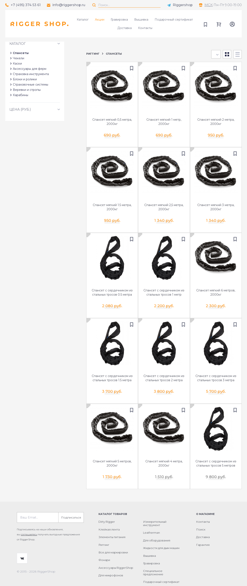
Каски (17, 90)
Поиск (200, 517)
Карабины (20, 122)
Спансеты (21, 80)
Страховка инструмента (31, 101)
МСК (209, 5)
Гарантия (203, 532)
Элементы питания (111, 524)
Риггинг (93, 53)
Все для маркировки (113, 539)
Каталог (83, 19)
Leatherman (151, 520)
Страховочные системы (30, 111)
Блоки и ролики (25, 106)
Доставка (124, 28)
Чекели (18, 85)
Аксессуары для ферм (29, 96)
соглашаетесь (29, 521)
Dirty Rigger (106, 509)
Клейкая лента (109, 517)
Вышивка (141, 19)
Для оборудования (156, 527)
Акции (99, 19)
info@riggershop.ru (68, 5)
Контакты (145, 28)
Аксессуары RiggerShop (115, 555)
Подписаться (71, 505)
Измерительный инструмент (154, 510)
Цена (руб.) (20, 136)
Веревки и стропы (27, 117)
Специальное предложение (153, 560)
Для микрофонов (110, 562)
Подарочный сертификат (174, 19)
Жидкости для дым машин (161, 535)
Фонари (104, 547)
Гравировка (119, 19)
